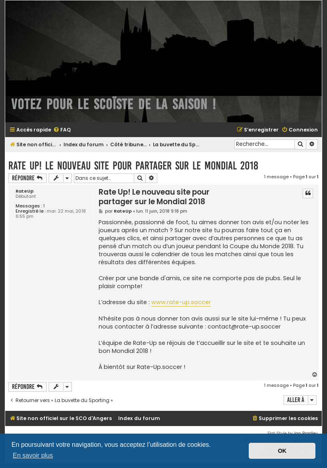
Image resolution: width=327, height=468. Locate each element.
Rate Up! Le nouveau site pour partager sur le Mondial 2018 (133, 165)
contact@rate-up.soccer (244, 327)
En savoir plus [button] (33, 455)
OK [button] (282, 451)
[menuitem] (62, 130)
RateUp (25, 191)
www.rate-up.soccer (181, 302)
